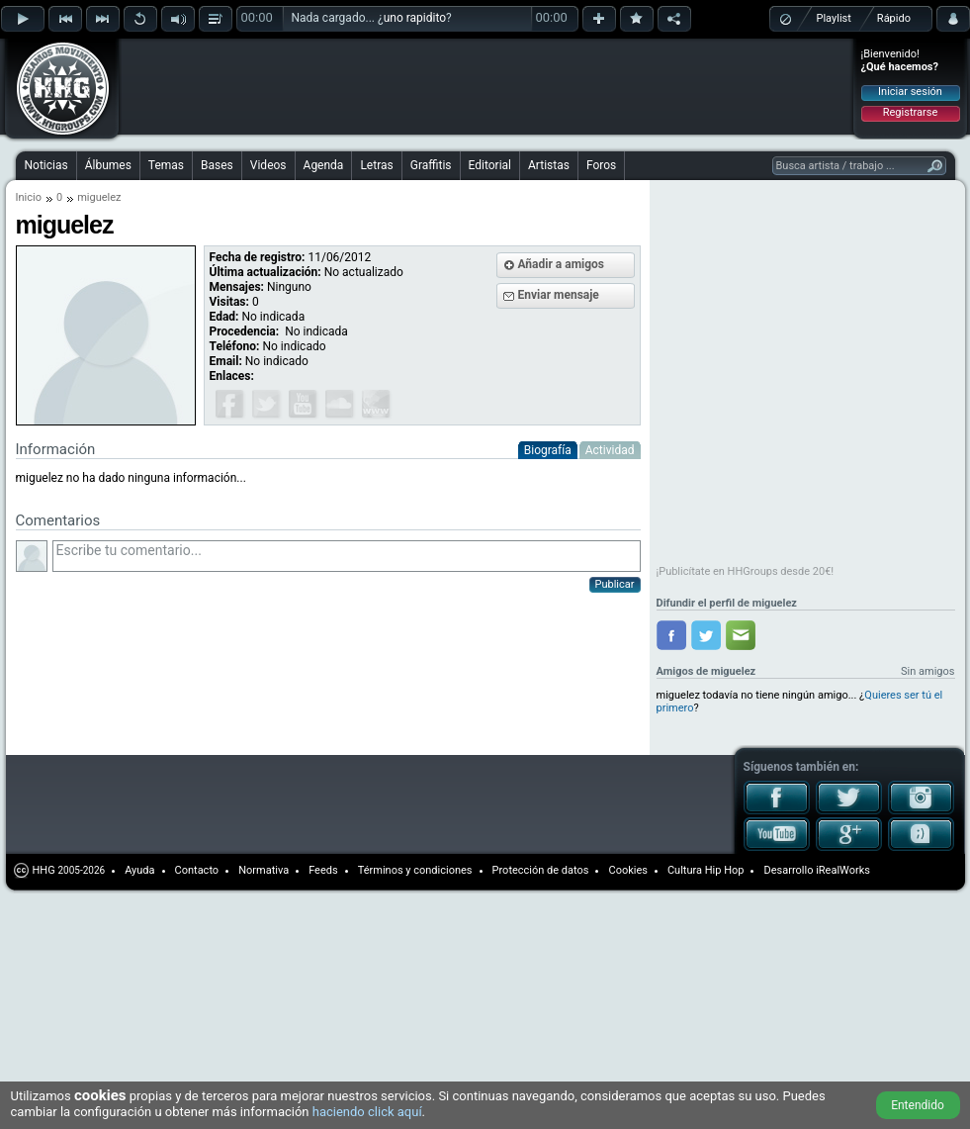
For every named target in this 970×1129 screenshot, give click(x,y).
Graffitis (431, 165)
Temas (166, 165)
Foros (601, 165)
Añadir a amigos (561, 264)
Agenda (324, 165)
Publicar (615, 584)
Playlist (834, 18)
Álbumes (108, 165)
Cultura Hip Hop (706, 870)
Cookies (627, 870)
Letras (376, 165)
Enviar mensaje (558, 295)
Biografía (548, 450)
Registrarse (910, 112)
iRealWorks (843, 870)
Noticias (46, 165)
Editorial (490, 165)
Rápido (894, 18)
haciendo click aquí (367, 1111)
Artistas (549, 165)
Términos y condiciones (415, 870)
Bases (217, 165)
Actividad (610, 450)
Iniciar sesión (910, 91)
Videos (268, 165)
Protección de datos (540, 870)
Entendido (917, 1105)
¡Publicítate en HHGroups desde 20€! (746, 571)
